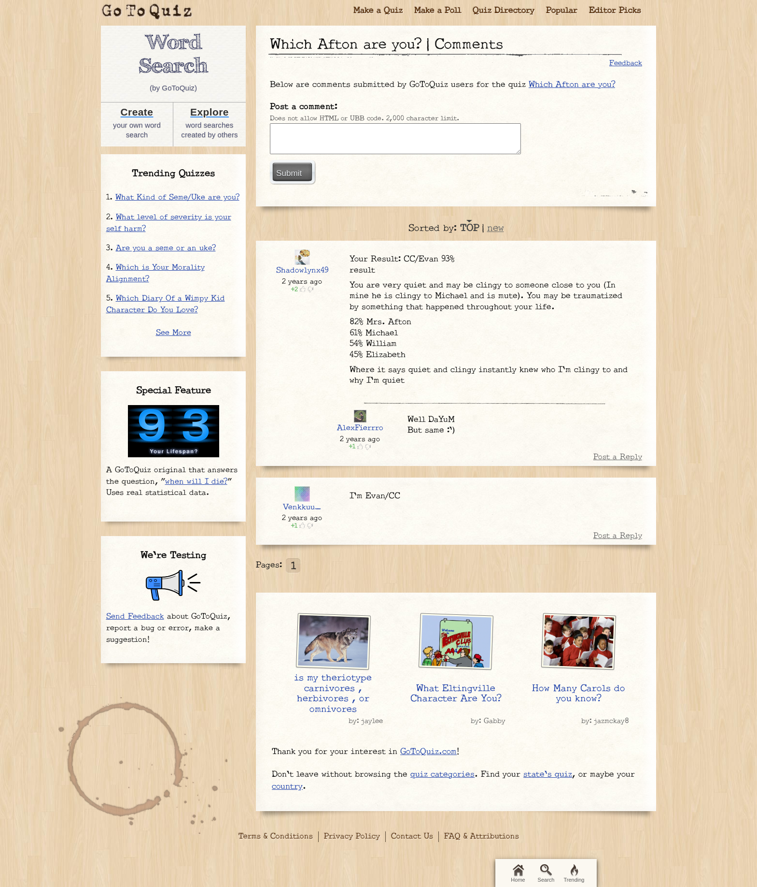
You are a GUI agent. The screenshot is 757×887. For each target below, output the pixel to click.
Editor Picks (615, 11)
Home (518, 873)
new (495, 228)
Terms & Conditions (275, 836)
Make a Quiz (378, 11)
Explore (209, 111)
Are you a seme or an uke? (166, 248)
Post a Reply (617, 457)
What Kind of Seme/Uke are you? (177, 197)
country (287, 786)
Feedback (625, 63)
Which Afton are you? (572, 84)
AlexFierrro (360, 428)
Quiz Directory (503, 11)
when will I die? (196, 482)
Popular (561, 11)
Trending (573, 873)
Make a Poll (437, 11)
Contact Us (412, 836)
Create (137, 111)
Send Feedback (135, 616)
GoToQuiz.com (428, 751)
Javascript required (395, 138)
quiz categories (442, 774)
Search (546, 873)
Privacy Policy (352, 836)
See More (173, 333)
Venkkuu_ (302, 507)
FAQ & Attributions (481, 836)
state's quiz (547, 774)
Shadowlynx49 (302, 270)
